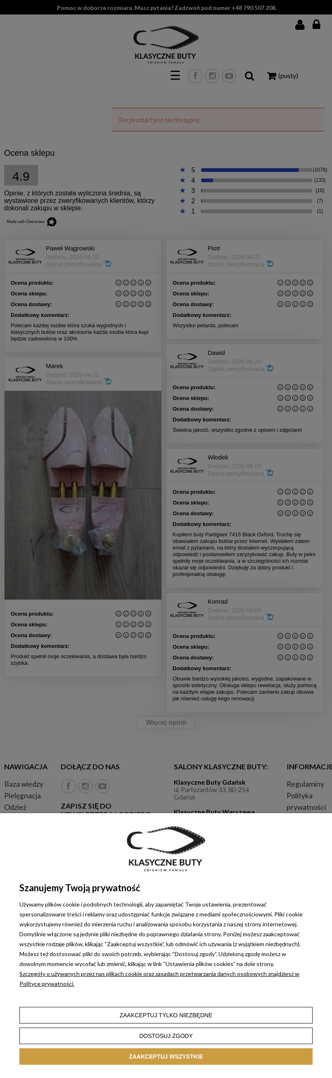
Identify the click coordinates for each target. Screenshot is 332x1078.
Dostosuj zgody (166, 1036)
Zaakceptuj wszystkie (166, 1056)
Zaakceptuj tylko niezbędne (166, 1015)
